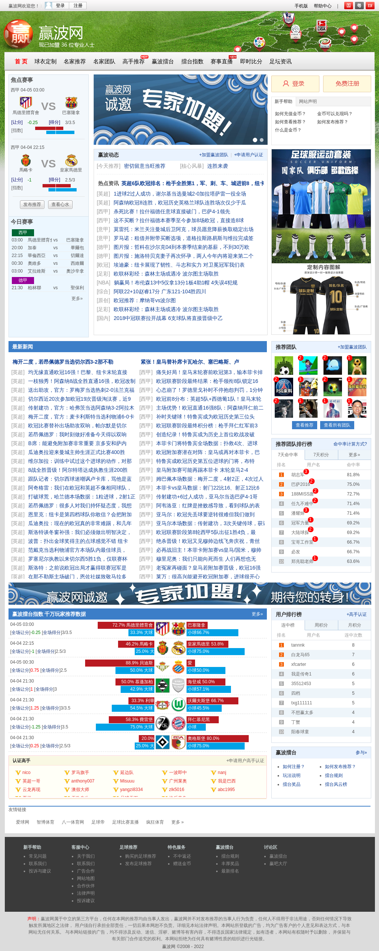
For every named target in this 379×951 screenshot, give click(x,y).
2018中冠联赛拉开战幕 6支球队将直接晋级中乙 (169, 318)
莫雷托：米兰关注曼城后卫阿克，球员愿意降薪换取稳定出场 (184, 229)
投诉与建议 (40, 871)
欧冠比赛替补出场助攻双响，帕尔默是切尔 (78, 425)
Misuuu (127, 781)
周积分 (321, 625)
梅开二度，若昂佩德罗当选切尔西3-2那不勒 (64, 362)
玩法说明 (292, 775)
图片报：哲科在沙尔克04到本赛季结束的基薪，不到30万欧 (182, 247)
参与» (361, 752)
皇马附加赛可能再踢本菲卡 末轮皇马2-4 (202, 470)
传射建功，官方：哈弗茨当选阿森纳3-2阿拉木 (81, 408)
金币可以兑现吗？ (335, 113)
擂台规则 (334, 775)
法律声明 (86, 893)
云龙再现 (31, 789)
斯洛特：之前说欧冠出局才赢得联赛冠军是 (78, 568)
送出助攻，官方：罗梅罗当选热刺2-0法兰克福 (81, 390)
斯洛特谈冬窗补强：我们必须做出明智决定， (80, 532)
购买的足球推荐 (140, 856)
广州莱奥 (178, 781)
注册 (78, 5)
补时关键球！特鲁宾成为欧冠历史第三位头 (206, 417)
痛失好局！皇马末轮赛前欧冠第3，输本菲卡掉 (210, 372)
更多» (77, 298)
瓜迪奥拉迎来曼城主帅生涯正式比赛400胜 (77, 452)
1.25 (34, 708)
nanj (222, 772)
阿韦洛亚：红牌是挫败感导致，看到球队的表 (208, 505)
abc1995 (226, 789)
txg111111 (301, 702)
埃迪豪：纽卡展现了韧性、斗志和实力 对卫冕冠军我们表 (180, 265)
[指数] (17, 130)
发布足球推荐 (138, 863)
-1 (30, 180)
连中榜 (288, 625)
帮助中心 (323, 6)
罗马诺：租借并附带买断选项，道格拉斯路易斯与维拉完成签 (184, 238)
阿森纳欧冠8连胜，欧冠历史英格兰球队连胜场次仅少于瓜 (181, 203)
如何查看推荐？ (290, 121)
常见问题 (38, 856)
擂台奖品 (292, 784)
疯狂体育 (155, 822)
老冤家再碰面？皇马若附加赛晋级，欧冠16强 (209, 568)
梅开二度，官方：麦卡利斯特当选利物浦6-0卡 (81, 417)
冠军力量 (300, 522)
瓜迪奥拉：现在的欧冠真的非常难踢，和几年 (80, 523)
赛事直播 (222, 61)
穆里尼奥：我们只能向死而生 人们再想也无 (207, 559)
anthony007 (83, 781)
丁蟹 (295, 722)
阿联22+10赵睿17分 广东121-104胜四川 (160, 291)
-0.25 (33, 122)
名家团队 (104, 61)
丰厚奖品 (230, 863)
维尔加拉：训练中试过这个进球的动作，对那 (80, 461)
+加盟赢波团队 (213, 154)
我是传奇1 (301, 674)
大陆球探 (300, 532)
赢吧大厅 (278, 863)
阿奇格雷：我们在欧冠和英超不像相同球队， (80, 488)
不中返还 (182, 856)
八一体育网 (73, 822)
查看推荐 (304, 425)
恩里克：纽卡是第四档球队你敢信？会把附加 (80, 514)
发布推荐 (32, 204)
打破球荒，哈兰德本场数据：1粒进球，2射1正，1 (86, 497)
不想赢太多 (302, 712)
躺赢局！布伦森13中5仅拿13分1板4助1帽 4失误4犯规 (176, 283)
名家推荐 (75, 61)
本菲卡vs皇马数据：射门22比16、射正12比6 (208, 488)
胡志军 (298, 474)
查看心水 (60, 204)
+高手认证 (356, 614)
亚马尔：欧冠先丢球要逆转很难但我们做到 (206, 514)
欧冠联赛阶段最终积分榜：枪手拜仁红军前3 (207, 425)
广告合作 (86, 871)
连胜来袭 (217, 166)
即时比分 (251, 61)
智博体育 (45, 822)
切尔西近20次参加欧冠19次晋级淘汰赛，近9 (80, 399)
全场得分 (52, 632)
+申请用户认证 (248, 154)
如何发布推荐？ (332, 121)
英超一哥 (31, 781)
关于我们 (86, 856)
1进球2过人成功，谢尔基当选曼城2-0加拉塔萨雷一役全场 (181, 194)
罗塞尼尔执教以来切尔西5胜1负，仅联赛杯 (78, 559)
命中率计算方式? (350, 444)
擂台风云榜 (336, 784)
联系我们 (38, 863)
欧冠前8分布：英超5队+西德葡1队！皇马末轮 (209, 399)
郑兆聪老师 (302, 561)
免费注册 (347, 84)
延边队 (127, 772)
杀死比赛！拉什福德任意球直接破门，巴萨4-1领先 (172, 211)
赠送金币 (182, 863)
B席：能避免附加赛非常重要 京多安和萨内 (78, 443)
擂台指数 (192, 61)
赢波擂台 (163, 61)
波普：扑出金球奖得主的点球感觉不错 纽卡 (79, 541)
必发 (295, 551)
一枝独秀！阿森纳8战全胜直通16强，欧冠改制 (82, 381)
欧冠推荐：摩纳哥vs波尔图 (145, 300)
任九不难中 (302, 503)
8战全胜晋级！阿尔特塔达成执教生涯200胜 (78, 470)
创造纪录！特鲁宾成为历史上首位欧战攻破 (206, 434)
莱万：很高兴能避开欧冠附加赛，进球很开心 (208, 577)
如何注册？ (294, 766)
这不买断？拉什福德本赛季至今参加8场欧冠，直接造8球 (179, 220)
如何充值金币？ (290, 113)
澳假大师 (80, 789)
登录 (60, 5)
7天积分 (321, 454)
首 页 (21, 61)
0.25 (34, 745)
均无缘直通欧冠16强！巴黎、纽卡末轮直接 (78, 372)
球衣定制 (45, 61)
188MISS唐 (302, 494)
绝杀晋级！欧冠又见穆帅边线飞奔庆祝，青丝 (208, 541)
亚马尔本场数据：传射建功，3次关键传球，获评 (212, 523)
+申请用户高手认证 (245, 760)
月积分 (354, 625)
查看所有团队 (337, 425)
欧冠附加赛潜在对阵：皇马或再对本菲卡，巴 (208, 452)
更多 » (177, 822)
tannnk (298, 645)
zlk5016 (176, 789)
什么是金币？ (288, 130)
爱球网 (22, 822)
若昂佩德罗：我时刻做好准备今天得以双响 (79, 434)
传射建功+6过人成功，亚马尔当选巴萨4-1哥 (207, 497)
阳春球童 (300, 731)
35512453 (301, 683)
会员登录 (295, 84)
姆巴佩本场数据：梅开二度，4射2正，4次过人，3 (214, 479)
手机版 (301, 6)
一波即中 (178, 772)
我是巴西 (227, 781)
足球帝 (98, 822)
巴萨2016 (300, 484)
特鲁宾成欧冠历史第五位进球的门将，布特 (206, 461)
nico (27, 772)
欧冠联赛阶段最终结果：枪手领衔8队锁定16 (207, 381)
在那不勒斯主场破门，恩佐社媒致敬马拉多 (78, 577)
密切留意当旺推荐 (144, 166)
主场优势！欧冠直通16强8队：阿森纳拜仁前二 (210, 408)
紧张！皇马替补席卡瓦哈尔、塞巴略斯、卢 (191, 362)
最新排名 (230, 871)
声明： (34, 918)
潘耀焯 (298, 513)
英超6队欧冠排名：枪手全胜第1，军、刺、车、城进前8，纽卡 (193, 183)
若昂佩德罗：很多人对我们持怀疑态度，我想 (80, 505)
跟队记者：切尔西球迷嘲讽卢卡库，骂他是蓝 (80, 479)
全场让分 (20, 632)
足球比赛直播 (125, 822)
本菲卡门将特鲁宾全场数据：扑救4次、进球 (207, 443)
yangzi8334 (131, 789)
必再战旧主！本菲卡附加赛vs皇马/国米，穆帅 (209, 550)
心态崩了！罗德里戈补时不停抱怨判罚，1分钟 (210, 390)
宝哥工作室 (302, 542)
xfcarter (298, 664)
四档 (295, 693)
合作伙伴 (86, 885)
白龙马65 (300, 654)
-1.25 (35, 727)
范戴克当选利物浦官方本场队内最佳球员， (78, 550)
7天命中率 (288, 454)
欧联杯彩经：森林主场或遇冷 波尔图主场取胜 (167, 274)
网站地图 (86, 878)
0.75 (34, 670)
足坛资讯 (280, 61)
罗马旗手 (80, 772)
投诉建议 (86, 900)
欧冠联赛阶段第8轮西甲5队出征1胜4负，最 (206, 532)
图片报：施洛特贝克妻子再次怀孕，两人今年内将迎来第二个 (184, 256)
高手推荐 (134, 61)
